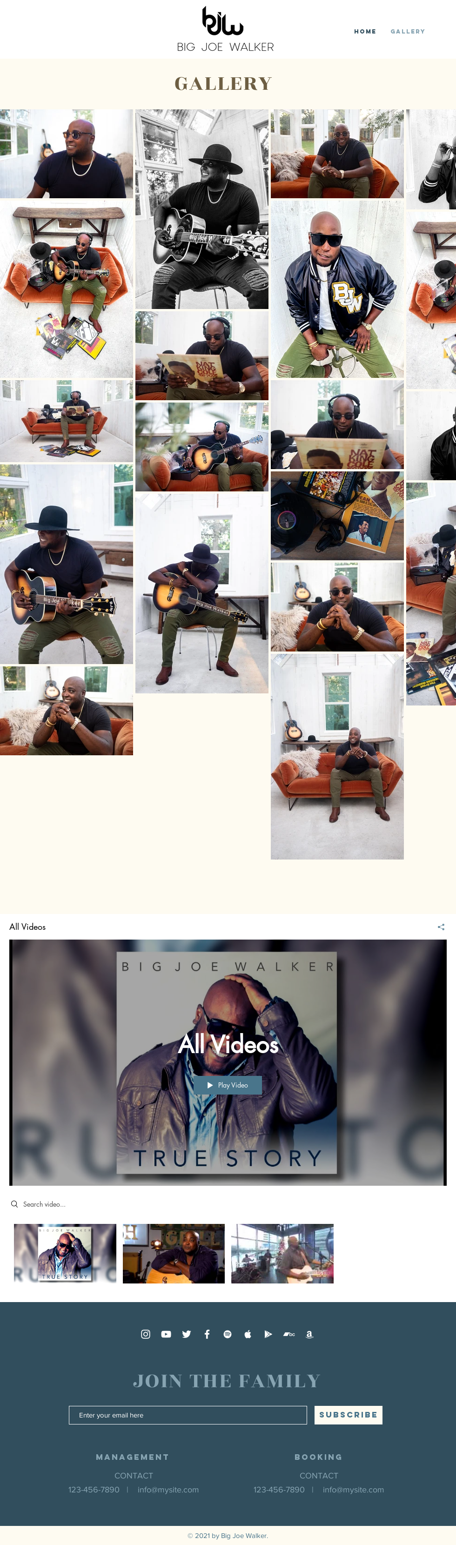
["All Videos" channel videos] (228, 1256)
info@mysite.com (168, 1489)
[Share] (438, 927)
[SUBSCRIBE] (348, 1415)
